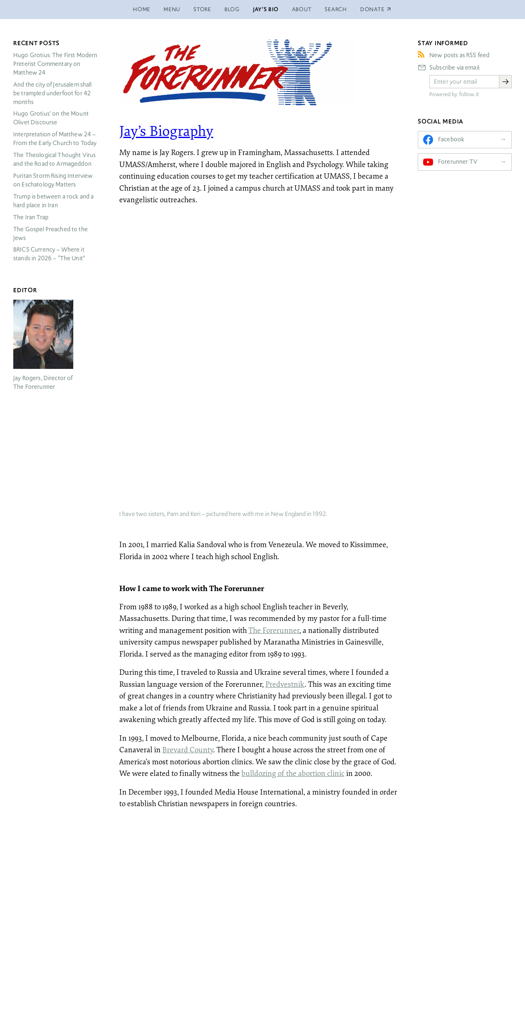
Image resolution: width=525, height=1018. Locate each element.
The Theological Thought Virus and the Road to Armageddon (54, 159)
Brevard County (187, 470)
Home (141, 9)
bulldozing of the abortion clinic (292, 494)
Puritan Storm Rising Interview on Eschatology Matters (53, 180)
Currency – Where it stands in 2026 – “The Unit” (49, 253)
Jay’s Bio (266, 9)
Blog (232, 9)
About (302, 9)
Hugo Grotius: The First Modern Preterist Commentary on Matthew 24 (55, 64)
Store (202, 9)
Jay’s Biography (166, 130)
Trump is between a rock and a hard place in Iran (53, 200)
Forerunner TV (457, 162)
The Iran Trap (30, 217)
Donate (372, 964)
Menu (172, 9)
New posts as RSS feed (459, 55)
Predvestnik (285, 405)
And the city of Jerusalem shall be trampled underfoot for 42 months (52, 93)
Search (336, 9)
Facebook (451, 139)
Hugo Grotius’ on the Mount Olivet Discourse (51, 117)
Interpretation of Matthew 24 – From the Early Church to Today (55, 138)
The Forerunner (273, 351)
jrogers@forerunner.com (263, 1007)
